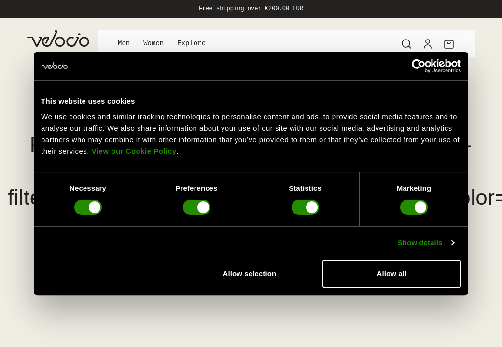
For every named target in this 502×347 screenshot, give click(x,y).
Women (153, 43)
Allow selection (250, 273)
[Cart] (449, 44)
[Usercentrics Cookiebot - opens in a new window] (418, 66)
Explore (191, 43)
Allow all (392, 273)
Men (124, 43)
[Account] (427, 44)
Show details (420, 243)
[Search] (406, 44)
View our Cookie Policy (134, 151)
